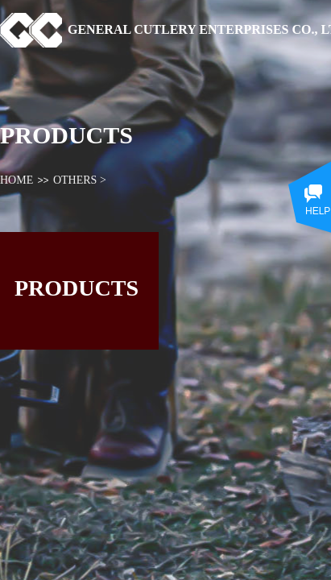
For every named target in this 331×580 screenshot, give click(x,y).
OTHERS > (79, 180)
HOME (16, 180)
